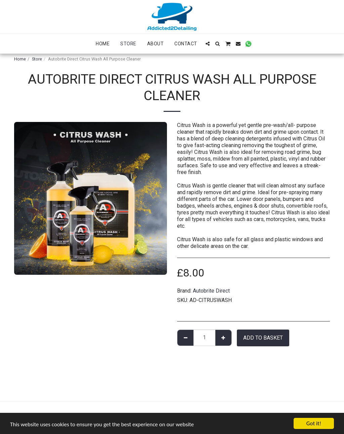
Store (37, 58)
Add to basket (263, 338)
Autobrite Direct (211, 291)
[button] (207, 43)
